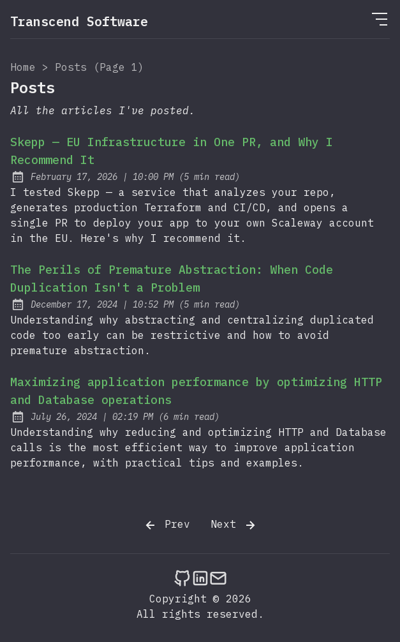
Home (23, 67)
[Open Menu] (379, 19)
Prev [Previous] (166, 525)
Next (234, 525)
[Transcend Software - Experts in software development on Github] (182, 577)
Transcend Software (79, 21)
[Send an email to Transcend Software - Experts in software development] (218, 577)
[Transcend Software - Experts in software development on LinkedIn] (200, 577)
